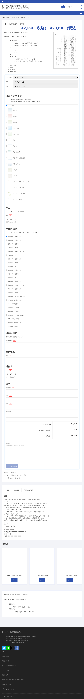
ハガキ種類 (9, 77)
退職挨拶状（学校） (17, 475)
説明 (8, 490)
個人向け (17, 478)
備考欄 (42, 444)
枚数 (7, 86)
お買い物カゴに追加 (12, 466)
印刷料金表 (5, 650)
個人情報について (7, 659)
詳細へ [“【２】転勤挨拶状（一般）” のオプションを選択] (69, 555)
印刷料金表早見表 (28, 490)
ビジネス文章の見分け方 (9, 640)
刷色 (7, 82)
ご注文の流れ (5, 645)
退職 (13, 17)
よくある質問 (5, 631)
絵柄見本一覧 (5, 636)
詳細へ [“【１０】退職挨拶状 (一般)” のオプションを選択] (14, 555)
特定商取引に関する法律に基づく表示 (12, 654)
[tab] (8, 490)
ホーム (3, 17)
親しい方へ (11, 478)
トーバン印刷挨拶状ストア (14, 6)
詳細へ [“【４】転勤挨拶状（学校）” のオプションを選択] (42, 555)
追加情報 (16, 490)
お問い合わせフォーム (8, 664)
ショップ (8, 17)
